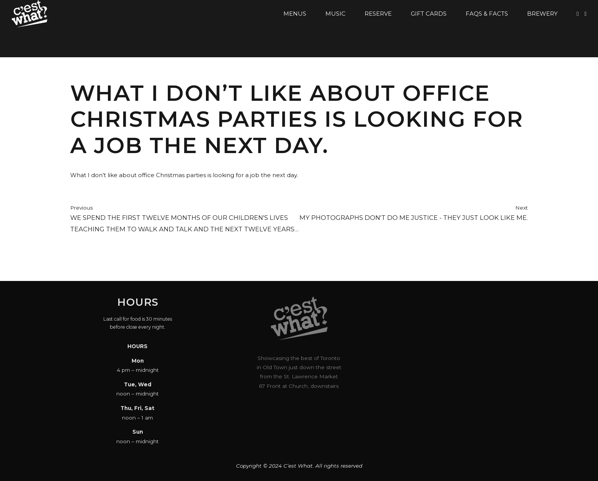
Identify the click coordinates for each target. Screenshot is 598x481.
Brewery (542, 13)
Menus (294, 13)
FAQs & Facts (487, 13)
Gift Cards (429, 13)
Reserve (378, 13)
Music (335, 13)
